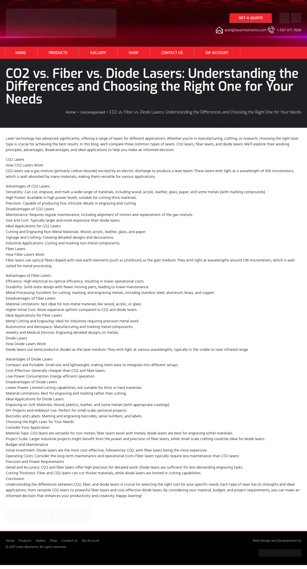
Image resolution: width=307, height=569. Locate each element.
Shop (134, 52)
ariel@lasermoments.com (246, 30)
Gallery (98, 52)
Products (58, 52)
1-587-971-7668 (289, 30)
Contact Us (172, 52)
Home (21, 52)
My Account (217, 52)
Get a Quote (251, 18)
